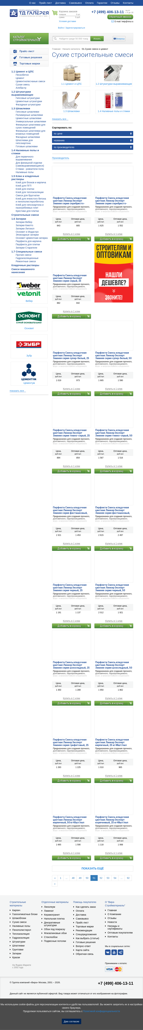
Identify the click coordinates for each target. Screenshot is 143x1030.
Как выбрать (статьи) (87, 938)
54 (115, 878)
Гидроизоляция (20, 937)
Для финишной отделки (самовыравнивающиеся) (30, 164)
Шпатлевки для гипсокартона (24, 142)
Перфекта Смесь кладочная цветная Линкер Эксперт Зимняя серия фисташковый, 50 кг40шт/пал (112, 510)
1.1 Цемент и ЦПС (23, 71)
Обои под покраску (54, 929)
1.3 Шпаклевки (21, 108)
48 (73, 878)
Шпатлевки (18, 945)
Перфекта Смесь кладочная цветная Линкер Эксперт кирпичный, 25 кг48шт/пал (112, 742)
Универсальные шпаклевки (31, 121)
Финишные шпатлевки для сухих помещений (30, 126)
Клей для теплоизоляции (30, 192)
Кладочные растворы (25, 265)
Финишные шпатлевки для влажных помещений (30, 132)
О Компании (114, 914)
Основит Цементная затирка (32, 238)
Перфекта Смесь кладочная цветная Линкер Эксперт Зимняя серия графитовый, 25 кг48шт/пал (71, 742)
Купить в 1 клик (71, 234)
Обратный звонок (120, 16)
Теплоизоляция (21, 933)
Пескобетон (22, 74)
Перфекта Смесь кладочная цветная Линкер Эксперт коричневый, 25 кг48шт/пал (112, 820)
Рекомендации (84, 930)
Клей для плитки (25, 189)
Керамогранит (52, 914)
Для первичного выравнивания (24, 158)
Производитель (60, 158)
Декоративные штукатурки (52, 924)
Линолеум (49, 906)
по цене (58, 133)
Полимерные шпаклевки (29, 115)
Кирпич (16, 910)
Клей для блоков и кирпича (31, 182)
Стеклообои (51, 937)
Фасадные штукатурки (28, 104)
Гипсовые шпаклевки (27, 111)
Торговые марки (85, 926)
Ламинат (49, 910)
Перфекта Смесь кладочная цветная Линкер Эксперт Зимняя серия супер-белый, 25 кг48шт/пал (71, 355)
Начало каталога (71, 49)
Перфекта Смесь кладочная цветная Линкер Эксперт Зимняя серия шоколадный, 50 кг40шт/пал (113, 665)
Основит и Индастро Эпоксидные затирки (27, 233)
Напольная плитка (54, 918)
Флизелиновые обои (55, 933)
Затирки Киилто (24, 225)
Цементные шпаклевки (28, 118)
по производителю (64, 147)
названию (59, 140)
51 (94, 878)
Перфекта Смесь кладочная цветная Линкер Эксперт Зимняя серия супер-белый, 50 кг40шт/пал (113, 355)
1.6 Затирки (19, 218)
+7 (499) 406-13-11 (115, 983)
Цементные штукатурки (29, 101)
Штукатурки (18, 941)
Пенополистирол (21, 930)
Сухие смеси (19, 922)
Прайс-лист (45, 3)
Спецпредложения (86, 934)
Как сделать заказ (86, 906)
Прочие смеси (23, 254)
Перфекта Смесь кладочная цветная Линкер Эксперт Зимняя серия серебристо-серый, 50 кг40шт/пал (112, 201)
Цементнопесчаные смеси (30, 81)
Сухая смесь (23, 84)
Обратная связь (85, 954)
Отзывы (115, 3)
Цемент (20, 78)
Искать (97, 38)
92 (128, 878)
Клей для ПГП (23, 185)
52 (101, 878)
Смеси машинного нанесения (23, 271)
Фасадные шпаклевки (28, 137)
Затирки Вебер (24, 222)
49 (80, 878)
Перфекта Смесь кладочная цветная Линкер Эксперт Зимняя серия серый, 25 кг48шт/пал (70, 278)
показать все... (18, 390)
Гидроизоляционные (27, 258)
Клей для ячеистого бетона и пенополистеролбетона (31, 200)
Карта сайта (82, 950)
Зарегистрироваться (75, 28)
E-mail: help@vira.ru (122, 21)
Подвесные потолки (55, 941)
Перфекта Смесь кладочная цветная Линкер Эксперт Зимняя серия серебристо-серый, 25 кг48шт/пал (70, 201)
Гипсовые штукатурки (28, 98)
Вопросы (120, 39)
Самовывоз (75, 3)
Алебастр (21, 87)
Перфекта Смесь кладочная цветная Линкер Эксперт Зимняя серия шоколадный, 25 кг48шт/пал (71, 665)
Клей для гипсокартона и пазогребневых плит (30, 206)
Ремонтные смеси (26, 261)
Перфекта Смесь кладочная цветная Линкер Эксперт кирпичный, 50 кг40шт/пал (70, 820)
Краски (16, 957)
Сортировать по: (62, 127)
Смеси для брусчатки (28, 195)
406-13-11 (107, 12)
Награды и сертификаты (115, 927)
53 (108, 878)
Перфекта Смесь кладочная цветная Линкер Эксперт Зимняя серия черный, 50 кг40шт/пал (112, 587)
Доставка (60, 3)
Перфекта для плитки (28, 244)
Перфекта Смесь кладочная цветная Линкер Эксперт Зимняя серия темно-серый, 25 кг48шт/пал (71, 433)
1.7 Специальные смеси (27, 251)
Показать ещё (93, 868)
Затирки (16, 953)
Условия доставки (67, 21)
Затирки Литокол (25, 228)
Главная (56, 49)
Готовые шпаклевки (27, 146)
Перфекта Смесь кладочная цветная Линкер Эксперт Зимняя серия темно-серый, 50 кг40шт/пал (113, 433)
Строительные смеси (25, 214)
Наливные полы (25, 172)
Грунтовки (18, 949)
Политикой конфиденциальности (101, 1011)
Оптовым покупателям (120, 932)
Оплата (89, 3)
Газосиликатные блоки (25, 914)
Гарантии (102, 3)
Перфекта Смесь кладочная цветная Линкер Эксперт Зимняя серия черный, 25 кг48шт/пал (70, 587)
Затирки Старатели (26, 247)
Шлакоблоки (19, 918)
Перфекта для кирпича (28, 241)
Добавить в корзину (69, 239)
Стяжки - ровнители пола (30, 169)
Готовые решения (86, 942)
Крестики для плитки (27, 211)
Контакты (128, 3)
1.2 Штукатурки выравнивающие (22, 93)
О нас (32, 3)
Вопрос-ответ (83, 946)
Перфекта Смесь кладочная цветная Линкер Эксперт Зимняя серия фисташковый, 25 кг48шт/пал (70, 510)
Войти (61, 28)
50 (87, 878)
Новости (112, 922)
